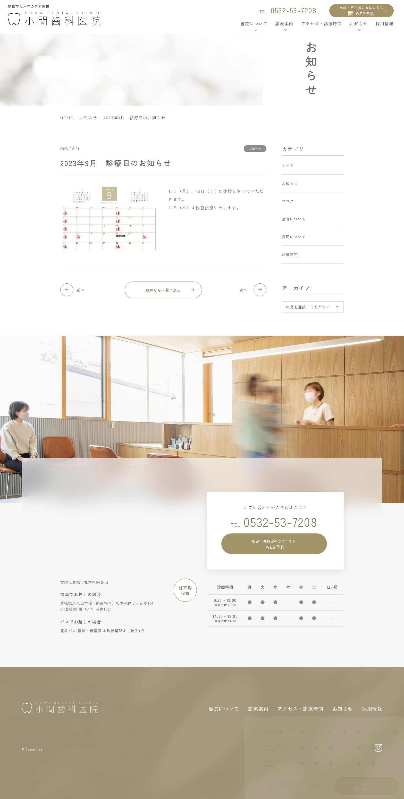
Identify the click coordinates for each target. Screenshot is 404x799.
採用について (295, 225)
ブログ (289, 195)
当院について (223, 707)
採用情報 (385, 26)
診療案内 (258, 707)
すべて (289, 166)
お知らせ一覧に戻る (163, 290)
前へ (81, 290)
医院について (295, 210)
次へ (243, 290)
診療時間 (291, 239)
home (66, 117)
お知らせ (88, 117)
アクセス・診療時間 (321, 26)
